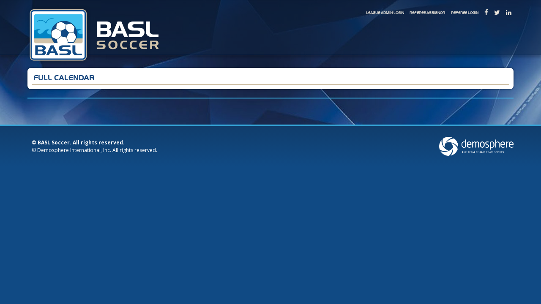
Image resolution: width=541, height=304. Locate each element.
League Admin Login (385, 13)
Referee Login (464, 13)
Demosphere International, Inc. (74, 150)
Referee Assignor (427, 13)
